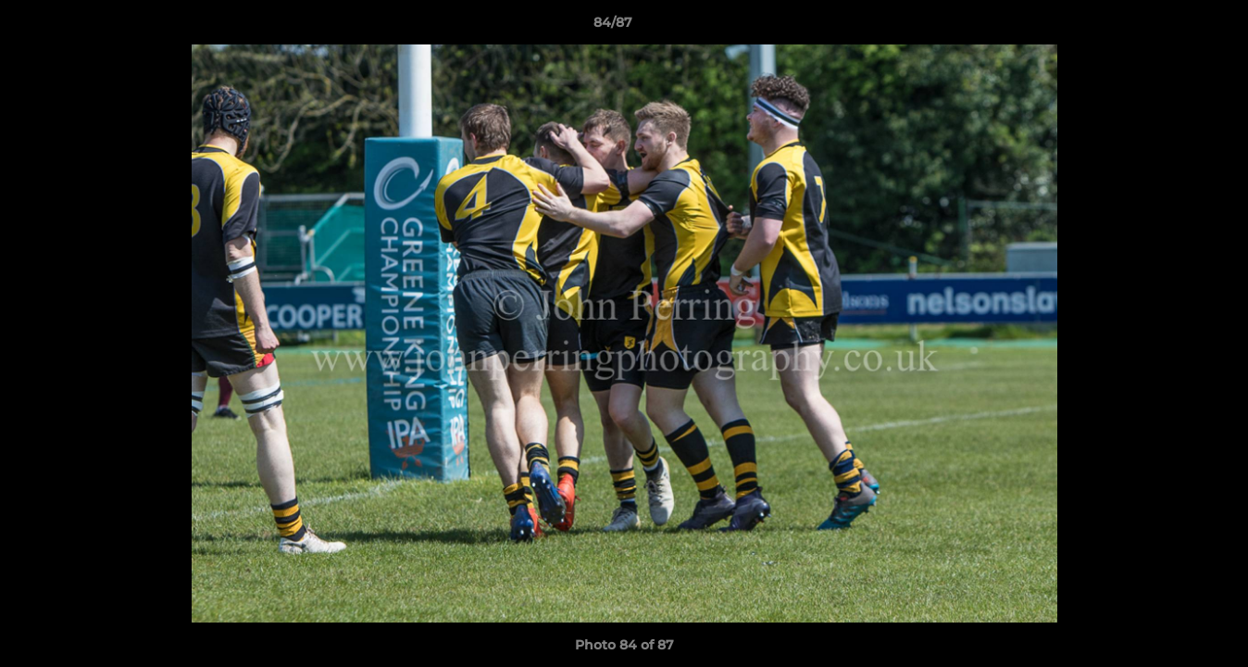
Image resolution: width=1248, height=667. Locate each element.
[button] (1170, 27)
